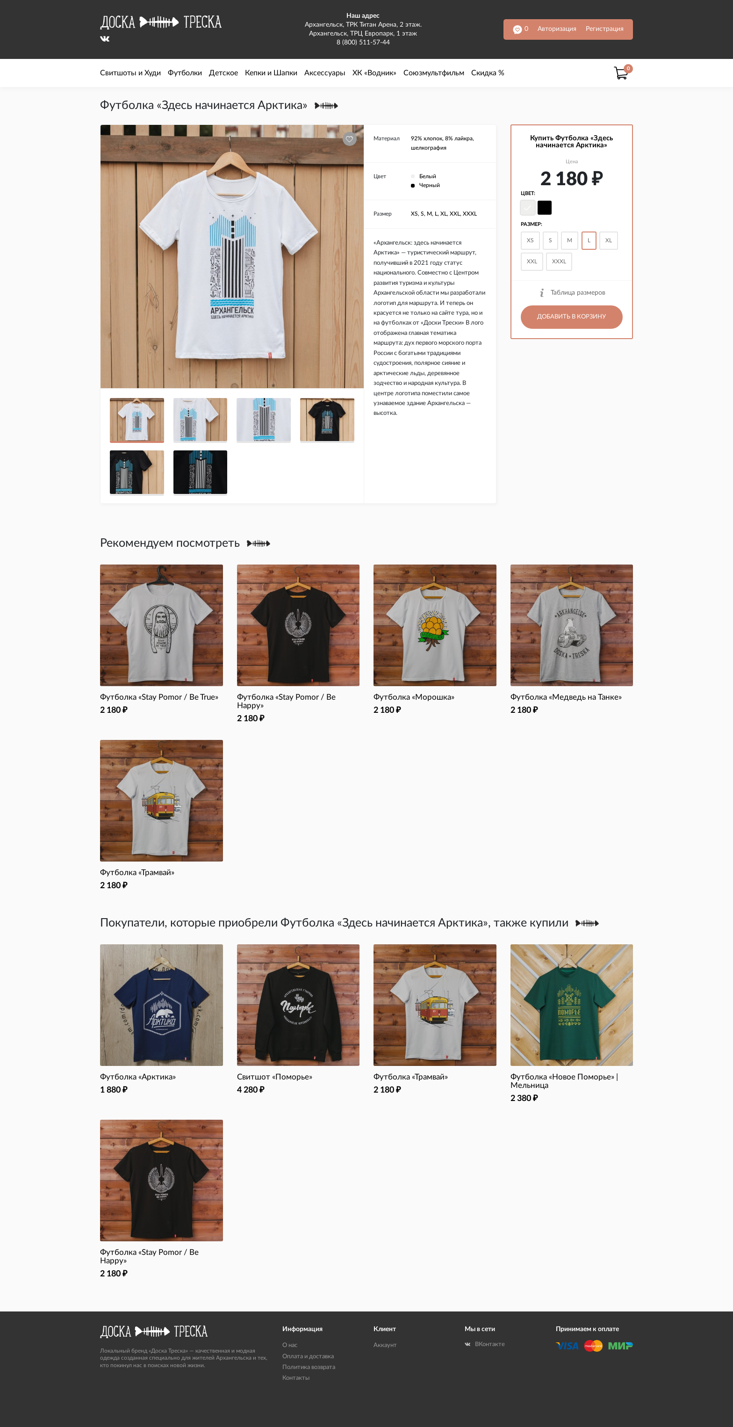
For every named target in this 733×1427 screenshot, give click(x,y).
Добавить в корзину (571, 317)
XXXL (559, 261)
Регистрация (605, 29)
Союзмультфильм (433, 73)
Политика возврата (308, 1367)
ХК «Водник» (374, 73)
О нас (289, 1345)
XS (530, 240)
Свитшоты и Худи (130, 73)
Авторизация (557, 29)
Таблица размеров (571, 293)
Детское (223, 73)
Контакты (295, 1378)
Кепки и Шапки (271, 73)
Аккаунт (385, 1345)
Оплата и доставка (308, 1357)
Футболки (185, 73)
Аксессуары (324, 73)
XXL (532, 261)
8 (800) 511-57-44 (363, 42)
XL (608, 240)
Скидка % (487, 73)
